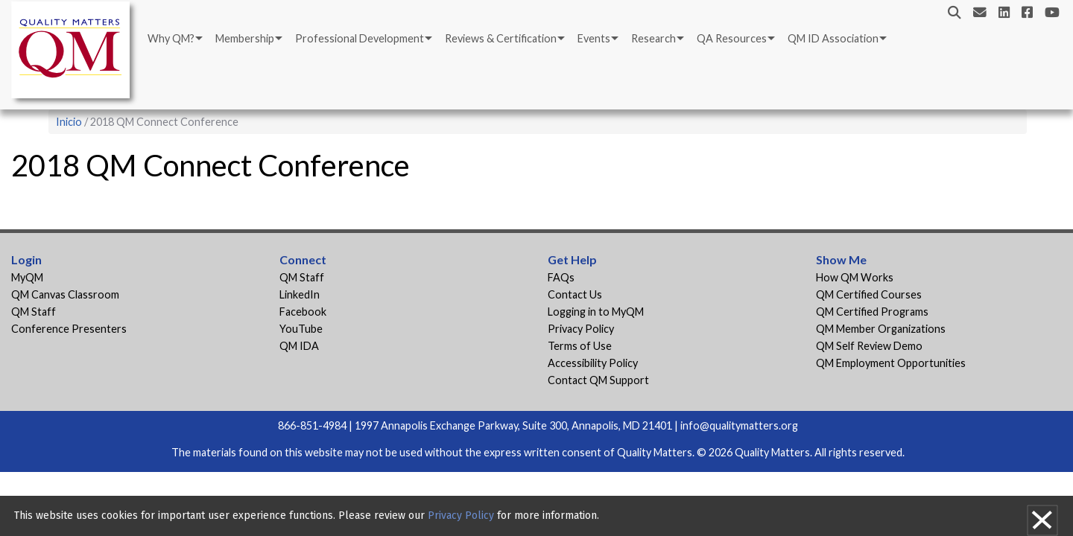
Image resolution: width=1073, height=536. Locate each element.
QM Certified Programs (872, 311)
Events (593, 38)
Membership (244, 38)
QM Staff (33, 311)
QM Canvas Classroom (65, 294)
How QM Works (854, 277)
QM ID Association (833, 38)
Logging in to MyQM (596, 311)
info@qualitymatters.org (739, 425)
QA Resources (732, 38)
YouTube (301, 328)
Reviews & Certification (501, 38)
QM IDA (299, 345)
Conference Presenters (69, 328)
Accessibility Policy (593, 363)
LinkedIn (299, 294)
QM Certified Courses (869, 294)
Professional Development (359, 38)
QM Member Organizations (881, 328)
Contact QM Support (598, 380)
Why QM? (171, 38)
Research (653, 38)
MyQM (27, 277)
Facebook (302, 311)
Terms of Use (580, 345)
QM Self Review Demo (869, 345)
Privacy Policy (581, 328)
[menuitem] (174, 39)
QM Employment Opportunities (891, 363)
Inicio (69, 121)
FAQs (561, 277)
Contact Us (575, 294)
